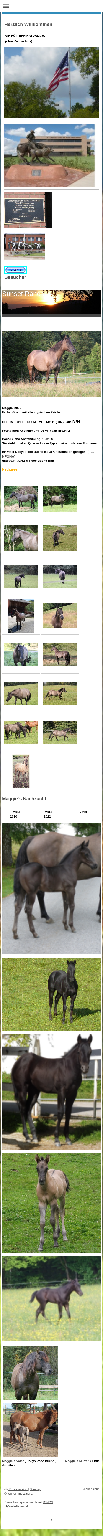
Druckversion (16, 1489)
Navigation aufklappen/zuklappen (51, 6)
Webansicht (91, 1489)
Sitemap (35, 1489)
